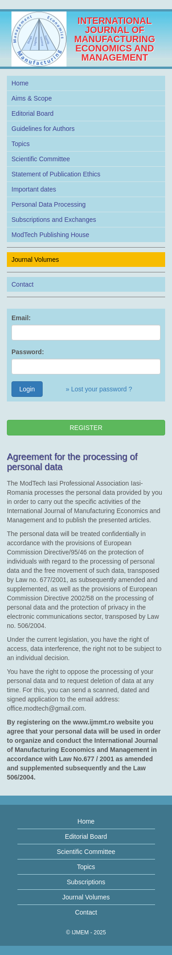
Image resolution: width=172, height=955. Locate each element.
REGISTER (86, 427)
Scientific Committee (40, 159)
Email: (21, 318)
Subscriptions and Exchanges (53, 219)
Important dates (33, 189)
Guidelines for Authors (43, 128)
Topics (20, 143)
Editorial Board (32, 113)
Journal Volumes (35, 259)
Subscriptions (86, 882)
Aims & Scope (31, 98)
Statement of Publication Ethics (55, 174)
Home (19, 83)
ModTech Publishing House (50, 234)
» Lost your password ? (99, 389)
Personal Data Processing (48, 204)
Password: (27, 352)
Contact (22, 284)
